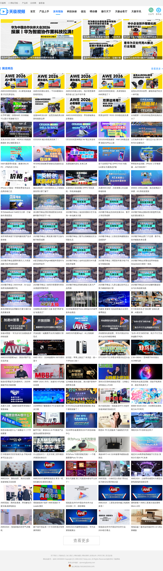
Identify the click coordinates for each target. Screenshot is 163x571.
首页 (32, 11)
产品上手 (44, 11)
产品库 (25, 3)
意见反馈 (109, 556)
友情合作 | (94, 556)
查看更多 (81, 540)
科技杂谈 (72, 11)
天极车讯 (136, 11)
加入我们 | (70, 556)
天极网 (3, 3)
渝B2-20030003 (58, 559)
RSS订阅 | (102, 556)
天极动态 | (62, 556)
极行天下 (106, 11)
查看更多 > (157, 68)
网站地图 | (78, 556)
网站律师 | (86, 556)
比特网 (33, 3)
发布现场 (58, 11)
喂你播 (93, 11)
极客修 (42, 3)
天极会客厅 (121, 11)
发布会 (159, 11)
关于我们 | (55, 556)
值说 (83, 11)
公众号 (151, 11)
